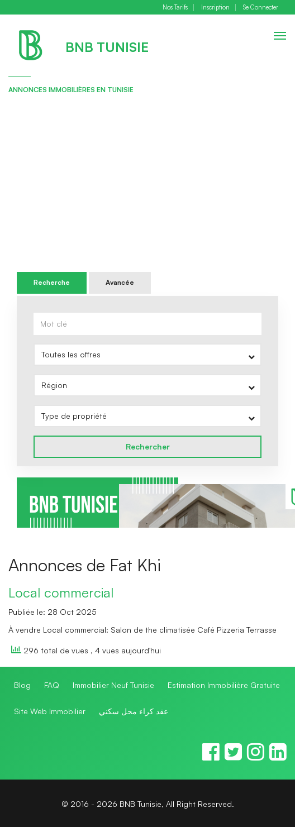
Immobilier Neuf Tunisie (113, 685)
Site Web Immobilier (49, 711)
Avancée (120, 282)
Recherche (52, 282)
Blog (22, 685)
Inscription (215, 7)
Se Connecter (260, 7)
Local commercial (60, 592)
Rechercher (148, 446)
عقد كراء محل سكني (133, 711)
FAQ (51, 685)
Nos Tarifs (175, 7)
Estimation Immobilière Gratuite (224, 685)
